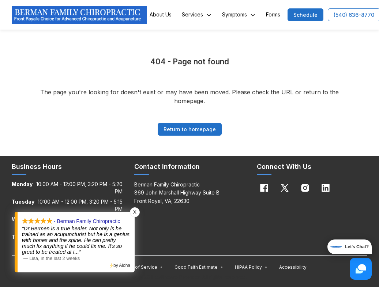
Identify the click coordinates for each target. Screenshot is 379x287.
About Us (161, 14)
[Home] (79, 15)
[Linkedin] (325, 188)
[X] (284, 188)
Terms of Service (141, 267)
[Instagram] (305, 188)
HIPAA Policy (251, 267)
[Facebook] (264, 188)
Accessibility (293, 267)
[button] (305, 14)
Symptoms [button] (239, 14)
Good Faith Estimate (199, 267)
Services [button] (197, 14)
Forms (273, 14)
